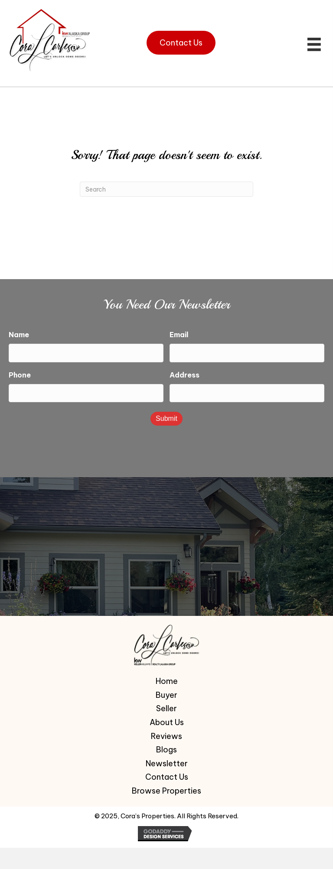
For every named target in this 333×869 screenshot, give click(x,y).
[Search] (166, 189)
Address (184, 373)
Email (179, 334)
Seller (166, 706)
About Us (167, 720)
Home (167, 678)
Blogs (166, 747)
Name (19, 334)
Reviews (166, 734)
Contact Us (166, 774)
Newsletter (167, 761)
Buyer (166, 692)
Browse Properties (166, 788)
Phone (20, 373)
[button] (181, 43)
